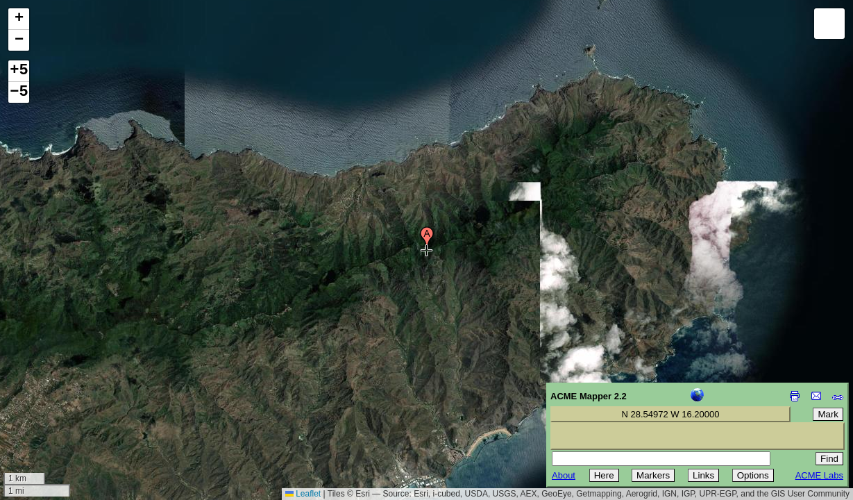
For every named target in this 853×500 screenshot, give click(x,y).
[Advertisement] (73, 401)
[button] (427, 238)
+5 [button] (19, 70)
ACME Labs (819, 475)
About (563, 475)
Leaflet (303, 494)
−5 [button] (19, 92)
